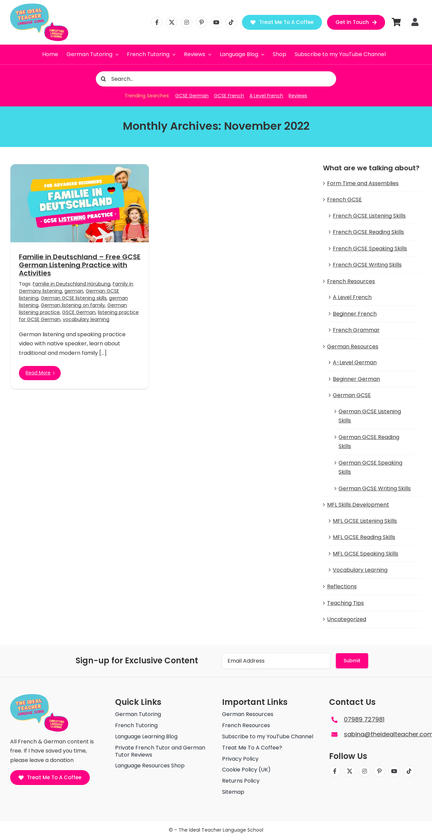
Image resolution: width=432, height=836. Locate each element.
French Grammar (356, 330)
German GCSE (352, 395)
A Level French (266, 95)
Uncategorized (346, 619)
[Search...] (216, 79)
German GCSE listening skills (74, 298)
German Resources (352, 346)
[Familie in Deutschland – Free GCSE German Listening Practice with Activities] (79, 203)
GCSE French (229, 95)
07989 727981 (364, 719)
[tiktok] (231, 22)
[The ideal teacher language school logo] (39, 6)
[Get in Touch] (356, 22)
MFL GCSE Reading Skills (364, 537)
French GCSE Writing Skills (367, 265)
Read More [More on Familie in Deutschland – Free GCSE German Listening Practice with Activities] (38, 372)
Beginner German (356, 379)
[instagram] (186, 22)
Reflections (342, 586)
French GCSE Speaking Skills (370, 248)
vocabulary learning (86, 319)
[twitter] (172, 22)
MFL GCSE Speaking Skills (365, 554)
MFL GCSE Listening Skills (365, 521)
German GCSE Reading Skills (369, 441)
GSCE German (79, 312)
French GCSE (344, 199)
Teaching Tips (345, 603)
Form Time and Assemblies (363, 183)
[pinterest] (201, 22)
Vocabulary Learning (360, 570)
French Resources (351, 281)
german (73, 291)
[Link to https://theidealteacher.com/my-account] (414, 22)
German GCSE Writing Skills (375, 488)
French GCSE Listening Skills (369, 216)
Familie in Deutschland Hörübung (71, 283)
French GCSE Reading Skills (368, 232)
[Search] (103, 79)
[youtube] (216, 22)
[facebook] (157, 22)
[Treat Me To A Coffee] (282, 22)
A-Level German (355, 362)
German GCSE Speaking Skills (370, 467)
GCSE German (192, 95)
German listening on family (73, 305)
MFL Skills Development (358, 505)
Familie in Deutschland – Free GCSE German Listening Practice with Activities (79, 265)
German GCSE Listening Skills (370, 416)
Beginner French (355, 314)
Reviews (298, 95)
